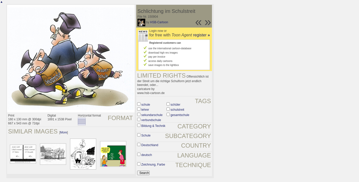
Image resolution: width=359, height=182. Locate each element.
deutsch (146, 155)
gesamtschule (180, 115)
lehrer (145, 109)
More (63, 132)
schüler (175, 104)
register (201, 35)
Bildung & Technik (153, 126)
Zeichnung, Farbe (153, 164)
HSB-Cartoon (159, 22)
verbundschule (151, 120)
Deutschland (149, 145)
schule (145, 104)
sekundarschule (151, 115)
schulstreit (177, 109)
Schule (146, 135)
